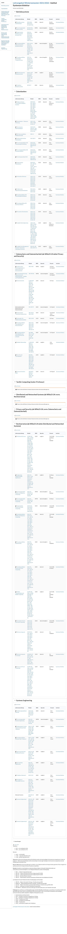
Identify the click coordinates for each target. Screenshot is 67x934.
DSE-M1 (30, 799)
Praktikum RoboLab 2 (20, 775)
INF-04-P (29, 85)
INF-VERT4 (32, 186)
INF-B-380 (29, 22)
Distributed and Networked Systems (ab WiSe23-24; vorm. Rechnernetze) (5, 27)
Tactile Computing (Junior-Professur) (3, 20)
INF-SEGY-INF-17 (31, 335)
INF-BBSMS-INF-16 (31, 292)
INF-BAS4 (29, 75)
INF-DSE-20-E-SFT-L (31, 743)
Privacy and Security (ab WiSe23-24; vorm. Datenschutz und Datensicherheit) (5, 35)
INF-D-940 (29, 36)
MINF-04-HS (30, 40)
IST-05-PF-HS (30, 25)
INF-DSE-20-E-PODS (30, 785)
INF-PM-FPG (30, 29)
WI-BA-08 (32, 219)
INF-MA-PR (31, 329)
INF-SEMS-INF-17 (31, 338)
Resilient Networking (20, 342)
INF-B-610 (32, 190)
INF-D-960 (31, 266)
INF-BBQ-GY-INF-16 (31, 286)
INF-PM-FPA (30, 28)
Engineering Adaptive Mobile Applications (18, 476)
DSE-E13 (29, 32)
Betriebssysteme (5, 5)
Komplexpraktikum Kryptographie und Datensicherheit (20, 324)
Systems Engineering (4, 48)
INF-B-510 (32, 176)
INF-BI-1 (29, 480)
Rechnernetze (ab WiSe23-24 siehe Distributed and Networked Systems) (5, 42)
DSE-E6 (30, 751)
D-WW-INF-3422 (31, 345)
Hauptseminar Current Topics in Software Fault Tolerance (21, 728)
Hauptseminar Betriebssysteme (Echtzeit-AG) (19, 34)
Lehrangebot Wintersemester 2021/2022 (31, 3)
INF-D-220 (30, 712)
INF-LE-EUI (29, 23)
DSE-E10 (29, 475)
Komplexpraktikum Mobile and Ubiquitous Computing (20, 516)
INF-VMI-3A (30, 530)
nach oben (17, 15)
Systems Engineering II (21, 821)
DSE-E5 (29, 476)
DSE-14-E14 (29, 43)
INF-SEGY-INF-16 (31, 300)
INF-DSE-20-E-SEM (31, 732)
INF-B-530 (32, 179)
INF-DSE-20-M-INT (29, 525)
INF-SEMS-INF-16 (31, 303)
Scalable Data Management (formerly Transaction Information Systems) (22, 248)
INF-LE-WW (33, 122)
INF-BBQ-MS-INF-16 (31, 289)
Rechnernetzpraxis (20, 632)
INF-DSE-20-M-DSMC (29, 457)
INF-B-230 (30, 710)
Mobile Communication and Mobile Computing (19, 593)
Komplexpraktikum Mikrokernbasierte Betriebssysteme (20, 45)
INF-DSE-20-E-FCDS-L (31, 754)
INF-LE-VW (31, 318)
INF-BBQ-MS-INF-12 (30, 657)
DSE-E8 (28, 72)
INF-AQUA (29, 35)
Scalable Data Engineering (21, 222)
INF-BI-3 (30, 363)
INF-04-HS (29, 33)
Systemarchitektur (60, 22)
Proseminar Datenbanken (21, 211)
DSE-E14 (29, 44)
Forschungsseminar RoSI (21, 156)
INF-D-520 (32, 191)
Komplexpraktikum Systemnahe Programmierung (20, 59)
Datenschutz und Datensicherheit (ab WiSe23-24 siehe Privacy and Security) (5, 13)
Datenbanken (4, 8)
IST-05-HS (32, 172)
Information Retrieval (20, 176)
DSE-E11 (30, 779)
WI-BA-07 (32, 124)
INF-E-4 (32, 134)
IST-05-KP (32, 200)
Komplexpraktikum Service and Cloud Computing (20, 568)
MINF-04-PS (30, 629)
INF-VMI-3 (29, 529)
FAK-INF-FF (32, 138)
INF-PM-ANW (34, 235)
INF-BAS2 (32, 182)
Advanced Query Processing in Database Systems (20, 103)
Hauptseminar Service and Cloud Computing (19, 507)
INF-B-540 (32, 180)
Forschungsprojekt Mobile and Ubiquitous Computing (20, 493)
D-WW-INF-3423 (31, 283)
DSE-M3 (32, 246)
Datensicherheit (19, 280)
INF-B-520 (32, 177)
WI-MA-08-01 (30, 615)
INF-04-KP (29, 46)
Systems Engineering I (21, 799)
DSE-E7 (30, 726)
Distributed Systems (20, 436)
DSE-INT (29, 491)
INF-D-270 (32, 121)
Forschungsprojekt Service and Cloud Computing (20, 500)
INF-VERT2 (32, 184)
